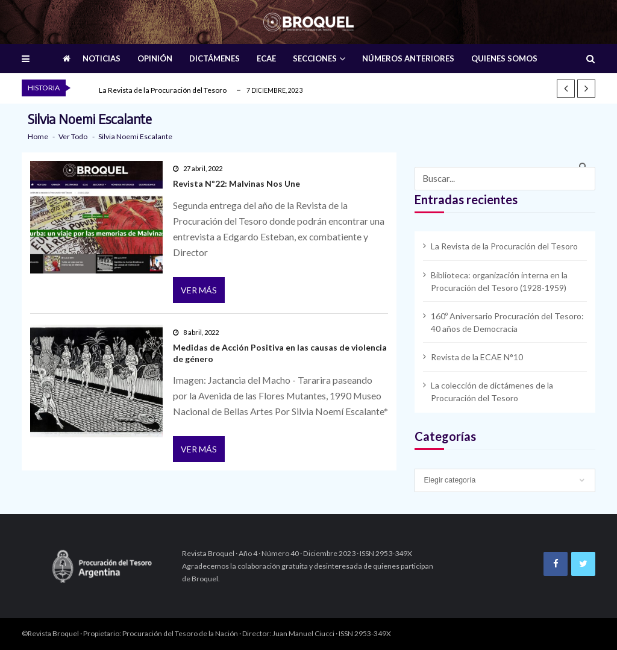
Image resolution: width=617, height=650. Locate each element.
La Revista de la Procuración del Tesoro (163, 90)
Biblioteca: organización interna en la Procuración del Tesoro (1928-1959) (499, 281)
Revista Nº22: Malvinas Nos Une (236, 183)
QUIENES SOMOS (504, 58)
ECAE (266, 58)
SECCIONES (315, 58)
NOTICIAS (102, 58)
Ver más (199, 290)
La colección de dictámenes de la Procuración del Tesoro (492, 391)
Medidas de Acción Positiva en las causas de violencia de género (280, 353)
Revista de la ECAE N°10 (477, 357)
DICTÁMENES (214, 58)
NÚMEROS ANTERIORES (408, 58)
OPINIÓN (154, 58)
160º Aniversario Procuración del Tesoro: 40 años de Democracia (507, 322)
